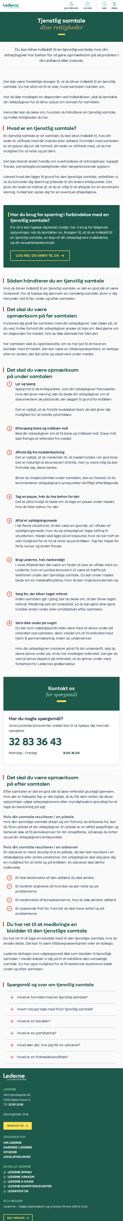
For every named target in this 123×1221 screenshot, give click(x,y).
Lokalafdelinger (17, 1157)
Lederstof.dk (18, 1191)
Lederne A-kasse (21, 1182)
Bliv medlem (71, 8)
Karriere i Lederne (17, 1147)
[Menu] (114, 6)
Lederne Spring (20, 1172)
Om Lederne (12, 1143)
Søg (104, 8)
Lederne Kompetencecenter (30, 1186)
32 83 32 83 (15, 1105)
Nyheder (10, 1152)
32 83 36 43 (35, 742)
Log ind (87, 8)
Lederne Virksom (21, 1177)
